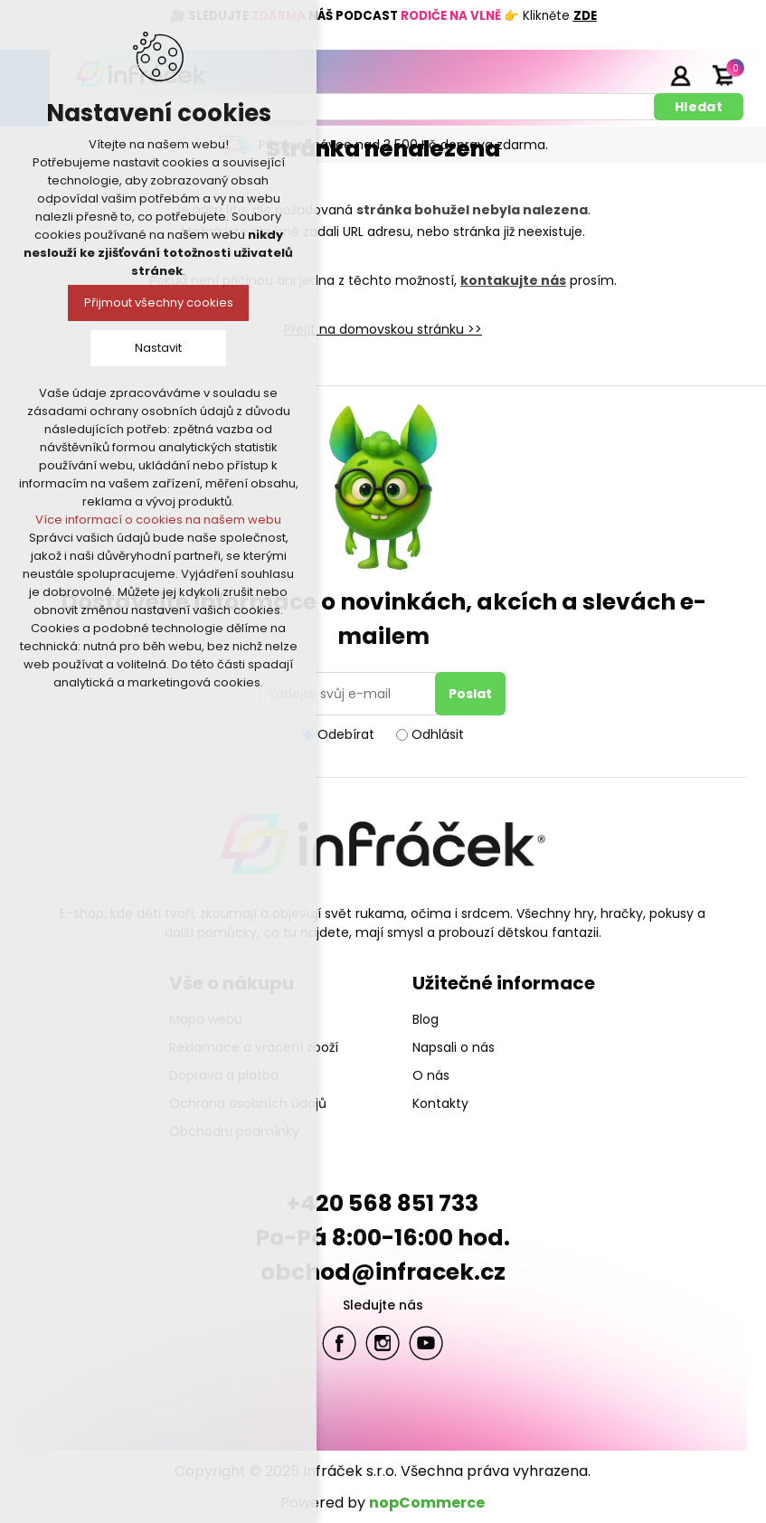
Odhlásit (437, 734)
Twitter (382, 1343)
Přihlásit (680, 75)
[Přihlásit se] (350, 693)
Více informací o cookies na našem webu (158, 519)
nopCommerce (427, 1502)
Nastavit (158, 347)
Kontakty (440, 1103)
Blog (425, 1019)
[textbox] (359, 106)
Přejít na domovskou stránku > (379, 329)
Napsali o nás (453, 1047)
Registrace (634, 75)
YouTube (426, 1343)
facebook (339, 1343)
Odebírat (345, 734)
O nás (430, 1075)
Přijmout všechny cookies (158, 302)
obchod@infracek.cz (383, 1272)
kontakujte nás (513, 280)
